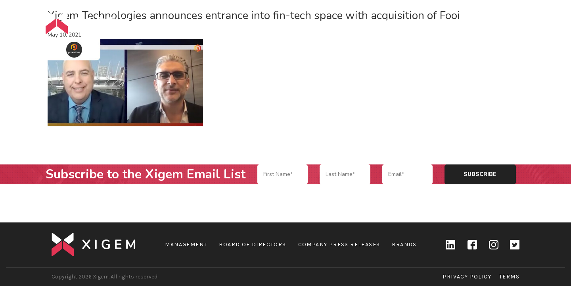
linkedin (450, 244)
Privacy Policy (467, 276)
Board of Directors (252, 244)
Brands (431, 22)
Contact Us (505, 22)
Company (392, 22)
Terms (509, 276)
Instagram (493, 244)
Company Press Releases (339, 244)
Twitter (514, 244)
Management (186, 244)
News (465, 22)
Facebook (472, 244)
